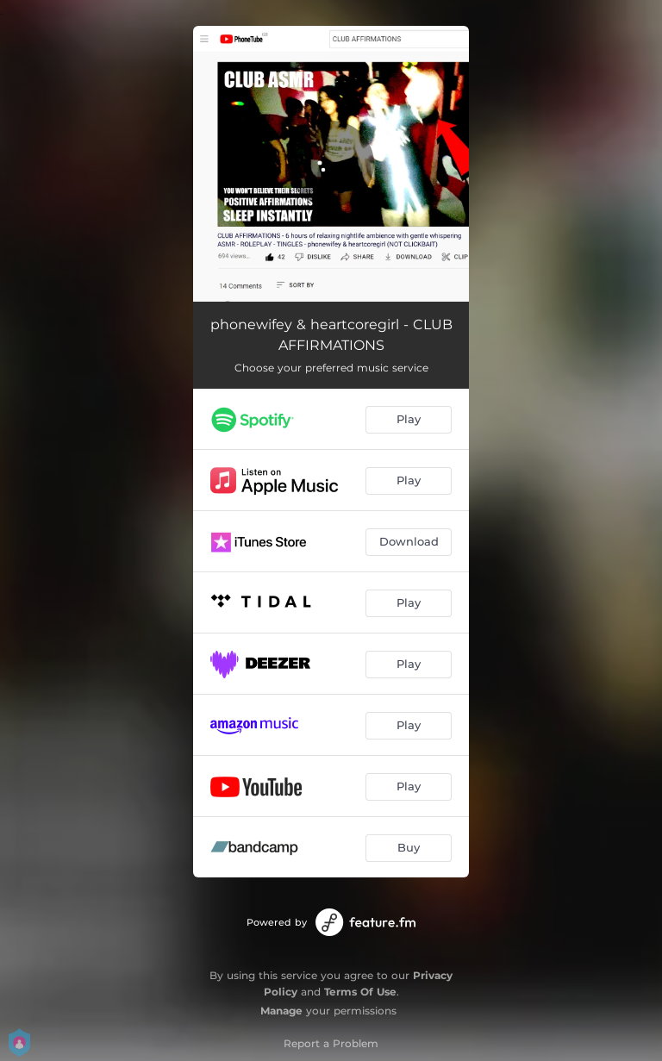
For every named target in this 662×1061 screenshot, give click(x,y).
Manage (281, 1010)
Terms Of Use (360, 991)
